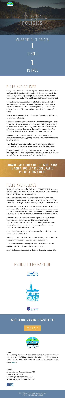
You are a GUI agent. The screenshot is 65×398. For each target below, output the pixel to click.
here (42, 171)
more (13, 362)
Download (32, 328)
